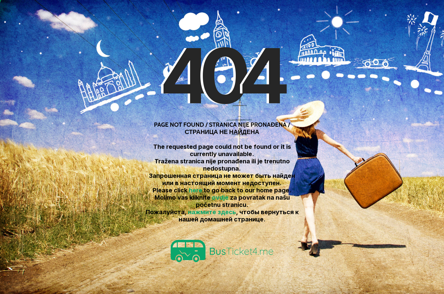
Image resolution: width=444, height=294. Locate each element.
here (195, 190)
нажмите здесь (212, 212)
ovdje (220, 197)
